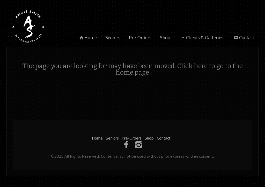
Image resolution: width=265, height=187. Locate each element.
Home (87, 37)
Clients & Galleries (201, 37)
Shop (165, 37)
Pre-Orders (140, 37)
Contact (243, 37)
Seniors (112, 37)
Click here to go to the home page (179, 69)
